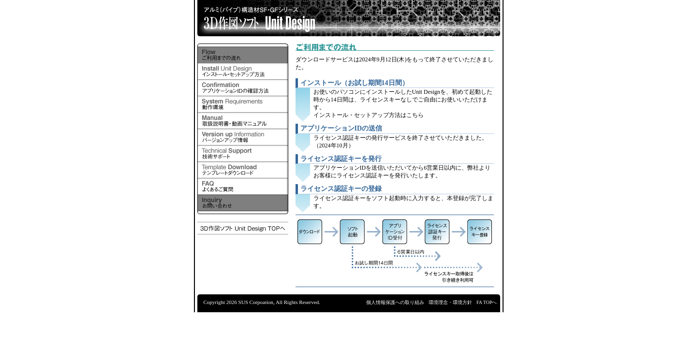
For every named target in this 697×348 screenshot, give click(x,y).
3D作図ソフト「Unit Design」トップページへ (242, 228)
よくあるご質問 (243, 186)
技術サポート (243, 153)
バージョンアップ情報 (243, 137)
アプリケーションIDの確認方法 (243, 88)
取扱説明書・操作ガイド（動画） (243, 121)
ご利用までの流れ (243, 55)
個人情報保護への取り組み (395, 302)
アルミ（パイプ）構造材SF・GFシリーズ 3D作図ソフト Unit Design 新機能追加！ (348, 18)
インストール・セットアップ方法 (243, 71)
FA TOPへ (486, 302)
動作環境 (243, 104)
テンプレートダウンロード (243, 170)
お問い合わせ (243, 203)
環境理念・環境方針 (450, 302)
